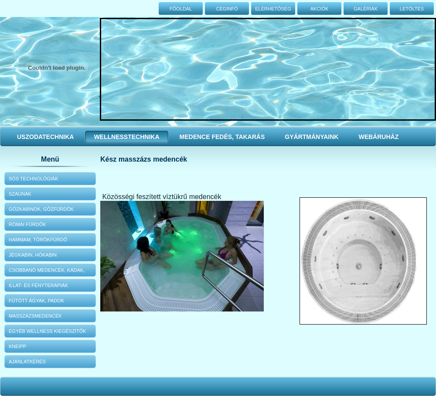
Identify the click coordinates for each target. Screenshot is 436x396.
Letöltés (412, 8)
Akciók (319, 8)
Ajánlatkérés (27, 361)
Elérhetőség (273, 8)
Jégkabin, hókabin (33, 254)
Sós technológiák (33, 178)
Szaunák (20, 193)
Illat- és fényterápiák (38, 285)
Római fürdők (27, 224)
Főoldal (181, 8)
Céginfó (227, 8)
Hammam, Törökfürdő (38, 239)
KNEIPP (17, 346)
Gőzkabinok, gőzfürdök (41, 209)
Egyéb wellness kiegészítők (47, 331)
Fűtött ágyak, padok (36, 300)
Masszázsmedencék (35, 315)
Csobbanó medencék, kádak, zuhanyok (47, 272)
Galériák (366, 8)
